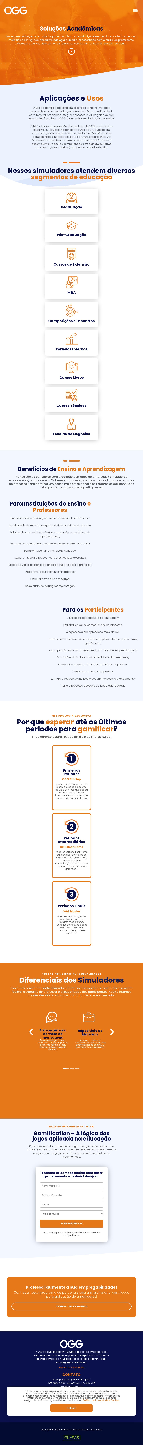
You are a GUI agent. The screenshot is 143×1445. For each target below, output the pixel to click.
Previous (31, 1032)
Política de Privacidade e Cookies (101, 1400)
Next (112, 1032)
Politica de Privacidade (71, 1367)
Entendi (71, 1408)
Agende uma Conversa (71, 1306)
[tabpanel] (53, 1031)
